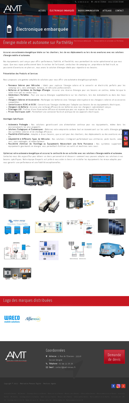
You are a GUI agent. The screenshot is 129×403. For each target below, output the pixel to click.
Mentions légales (49, 384)
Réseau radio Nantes (65, 397)
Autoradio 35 (116, 397)
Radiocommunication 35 (75, 400)
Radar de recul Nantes (48, 397)
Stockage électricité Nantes (29, 397)
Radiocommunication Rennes (106, 393)
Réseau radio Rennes (72, 393)
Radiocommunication (88, 11)
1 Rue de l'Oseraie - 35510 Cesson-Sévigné (107, 2)
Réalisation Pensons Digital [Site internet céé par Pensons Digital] (30, 384)
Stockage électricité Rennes (36, 393)
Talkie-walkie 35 (59, 400)
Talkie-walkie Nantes (81, 397)
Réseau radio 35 (45, 400)
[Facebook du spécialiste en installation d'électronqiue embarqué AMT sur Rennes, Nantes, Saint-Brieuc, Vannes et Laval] (113, 386)
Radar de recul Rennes (55, 393)
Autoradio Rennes (10, 393)
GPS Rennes (21, 393)
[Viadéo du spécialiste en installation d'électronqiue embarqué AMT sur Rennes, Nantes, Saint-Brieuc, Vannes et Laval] (118, 386)
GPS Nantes (14, 397)
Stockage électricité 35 (16, 400)
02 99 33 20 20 (82, 2)
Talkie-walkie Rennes (88, 393)
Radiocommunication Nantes (100, 397)
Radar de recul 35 (32, 400)
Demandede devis (114, 357)
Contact (119, 11)
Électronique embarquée (62, 11)
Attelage (107, 11)
